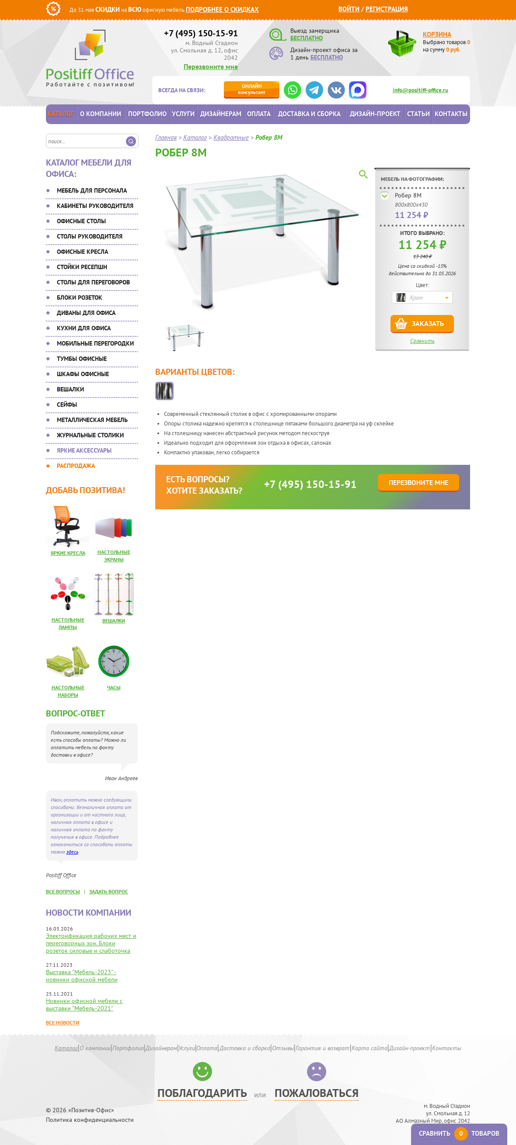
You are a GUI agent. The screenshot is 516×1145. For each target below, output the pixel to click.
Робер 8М (408, 195)
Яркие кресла (68, 553)
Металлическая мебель (92, 420)
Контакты (451, 114)
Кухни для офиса (84, 328)
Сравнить (422, 341)
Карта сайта (369, 1048)
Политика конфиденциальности (90, 1120)
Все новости (62, 1022)
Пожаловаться (317, 1093)
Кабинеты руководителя (95, 206)
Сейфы (67, 404)
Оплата (259, 114)
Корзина (437, 34)
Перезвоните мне (211, 66)
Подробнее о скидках (222, 9)
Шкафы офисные (83, 374)
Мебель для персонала (92, 190)
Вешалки (70, 389)
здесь (72, 851)
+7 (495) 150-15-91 (201, 33)
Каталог (61, 114)
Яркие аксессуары (84, 450)
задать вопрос (108, 891)
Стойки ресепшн (82, 267)
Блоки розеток (79, 297)
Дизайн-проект (375, 114)
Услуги (183, 114)
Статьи (418, 114)
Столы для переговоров (93, 282)
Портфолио (147, 114)
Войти (348, 9)
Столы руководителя (89, 236)
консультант (251, 89)
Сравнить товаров (459, 1133)
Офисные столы (81, 221)
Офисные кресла (82, 252)
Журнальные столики (90, 435)
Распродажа (76, 466)
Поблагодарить (202, 1093)
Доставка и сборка (309, 114)
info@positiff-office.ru (420, 90)
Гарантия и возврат (322, 1048)
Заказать (428, 323)
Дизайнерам (220, 114)
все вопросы (63, 891)
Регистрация (387, 9)
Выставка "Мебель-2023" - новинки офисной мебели (82, 975)
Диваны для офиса (86, 313)
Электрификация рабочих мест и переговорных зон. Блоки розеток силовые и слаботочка (91, 943)
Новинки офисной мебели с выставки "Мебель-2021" (84, 1004)
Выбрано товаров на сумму (446, 45)
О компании (100, 114)
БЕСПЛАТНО (306, 38)
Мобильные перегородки (95, 343)
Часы (114, 687)
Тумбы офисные (82, 359)
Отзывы (283, 1048)
